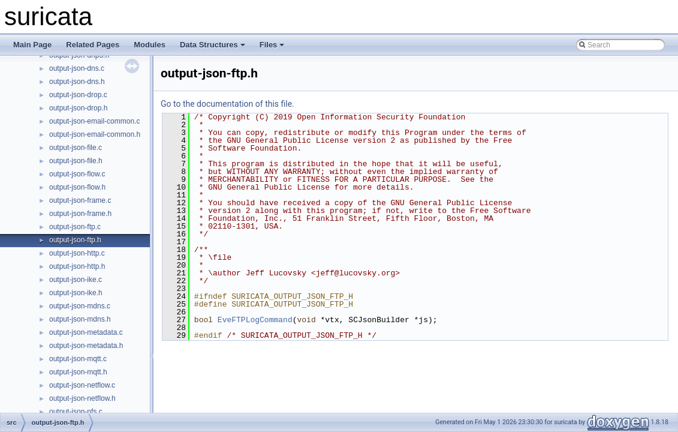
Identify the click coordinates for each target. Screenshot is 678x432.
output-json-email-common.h (94, 134)
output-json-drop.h (78, 108)
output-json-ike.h (76, 293)
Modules (149, 44)
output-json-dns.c (76, 68)
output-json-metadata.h (86, 345)
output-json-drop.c (78, 95)
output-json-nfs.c (76, 411)
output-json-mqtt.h (78, 372)
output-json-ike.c (75, 279)
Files (272, 44)
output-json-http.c (77, 253)
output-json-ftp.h (75, 240)
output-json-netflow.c (82, 385)
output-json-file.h (76, 161)
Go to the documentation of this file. (227, 104)
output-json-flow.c (77, 174)
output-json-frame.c (80, 200)
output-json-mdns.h (80, 319)
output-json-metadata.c (86, 332)
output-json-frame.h (80, 213)
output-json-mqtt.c (78, 359)
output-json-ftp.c (75, 227)
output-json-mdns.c (79, 306)
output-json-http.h (77, 266)
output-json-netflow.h (82, 398)
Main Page (32, 44)
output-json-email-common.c (94, 121)
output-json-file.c (75, 147)
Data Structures (212, 44)
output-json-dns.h (77, 81)
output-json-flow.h (77, 187)
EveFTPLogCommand (255, 319)
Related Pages (92, 44)
